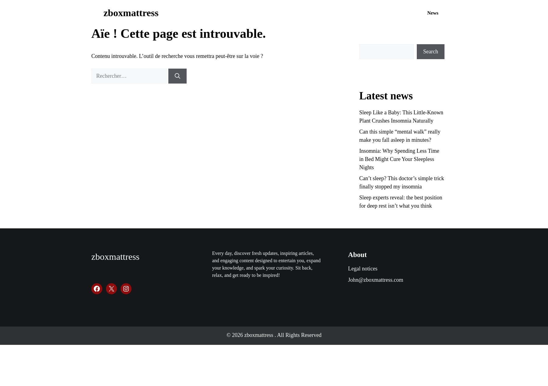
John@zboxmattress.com (375, 280)
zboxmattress (131, 12)
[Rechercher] (177, 76)
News (432, 13)
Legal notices (362, 269)
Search (430, 51)
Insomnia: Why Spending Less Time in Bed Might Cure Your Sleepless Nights (399, 159)
